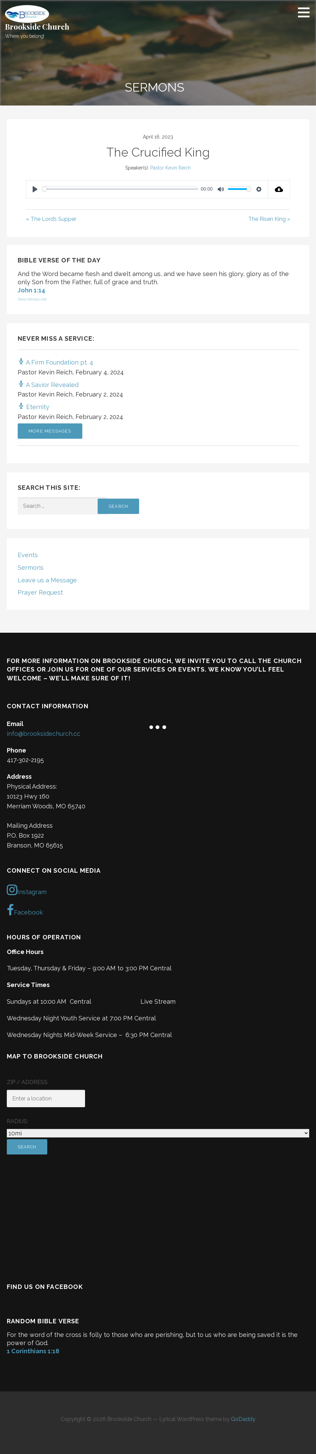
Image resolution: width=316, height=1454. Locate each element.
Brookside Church (37, 26)
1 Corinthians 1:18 (33, 1351)
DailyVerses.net (32, 299)
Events (28, 555)
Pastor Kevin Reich (170, 168)
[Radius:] (158, 1133)
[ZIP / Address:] (46, 1098)
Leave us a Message (47, 580)
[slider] (120, 189)
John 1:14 (31, 290)
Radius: (17, 1121)
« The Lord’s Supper (51, 219)
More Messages (50, 431)
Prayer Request (40, 592)
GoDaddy (243, 1419)
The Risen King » (269, 219)
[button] (306, 12)
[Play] (35, 189)
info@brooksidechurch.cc (43, 733)
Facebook (25, 910)
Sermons (31, 567)
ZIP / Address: (27, 1082)
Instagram (27, 890)
